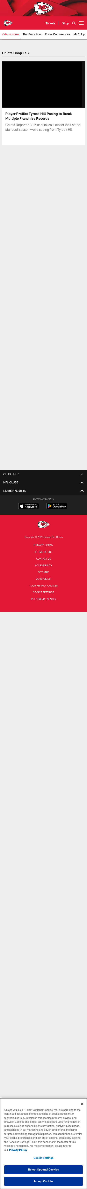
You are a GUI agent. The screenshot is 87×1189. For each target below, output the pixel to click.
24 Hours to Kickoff (43, 658)
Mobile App (43, 848)
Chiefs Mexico (43, 1023)
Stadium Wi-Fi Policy (43, 786)
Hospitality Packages (43, 983)
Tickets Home (43, 924)
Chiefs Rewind (43, 629)
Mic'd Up (43, 636)
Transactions (44, 498)
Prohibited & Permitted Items (43, 884)
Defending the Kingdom (44, 746)
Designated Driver (43, 899)
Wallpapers (44, 855)
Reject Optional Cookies (43, 1169)
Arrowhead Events (43, 975)
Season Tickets (43, 931)
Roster (43, 490)
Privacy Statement (43, 778)
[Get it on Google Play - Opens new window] (57, 1080)
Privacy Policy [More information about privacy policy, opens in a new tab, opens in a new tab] (18, 1149)
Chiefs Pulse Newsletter (44, 589)
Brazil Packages (43, 997)
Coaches (43, 527)
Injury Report (43, 505)
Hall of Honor (43, 542)
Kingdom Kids (43, 833)
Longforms (43, 567)
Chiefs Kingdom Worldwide (43, 862)
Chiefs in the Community (43, 720)
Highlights (43, 622)
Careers (44, 771)
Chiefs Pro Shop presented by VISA (43, 793)
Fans (44, 713)
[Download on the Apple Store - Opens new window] (28, 1078)
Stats (43, 520)
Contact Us (43, 764)
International (43, 574)
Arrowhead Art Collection (43, 800)
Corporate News (43, 582)
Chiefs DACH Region (43, 1015)
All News (43, 560)
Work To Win (43, 614)
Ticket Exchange (43, 990)
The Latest (43, 666)
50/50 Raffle (43, 840)
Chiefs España (44, 1030)
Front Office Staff (44, 534)
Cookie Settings (44, 1157)
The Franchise (43, 607)
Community (43, 651)
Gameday (44, 684)
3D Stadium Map (43, 869)
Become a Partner (43, 815)
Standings (43, 512)
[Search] (73, 23)
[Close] (82, 1103)
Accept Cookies (43, 1181)
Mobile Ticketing (43, 953)
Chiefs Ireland (43, 1037)
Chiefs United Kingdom (43, 1045)
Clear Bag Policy (43, 891)
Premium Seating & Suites (43, 961)
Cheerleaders (43, 644)
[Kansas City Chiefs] (43, 1097)
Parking (43, 946)
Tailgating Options (43, 968)
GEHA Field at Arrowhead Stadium (43, 906)
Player (44, 691)
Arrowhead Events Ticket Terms (43, 808)
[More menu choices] (81, 23)
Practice (43, 698)
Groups (43, 939)
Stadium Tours (43, 877)
